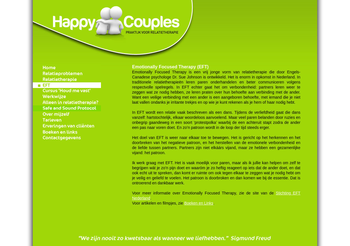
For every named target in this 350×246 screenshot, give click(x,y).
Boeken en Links (198, 203)
